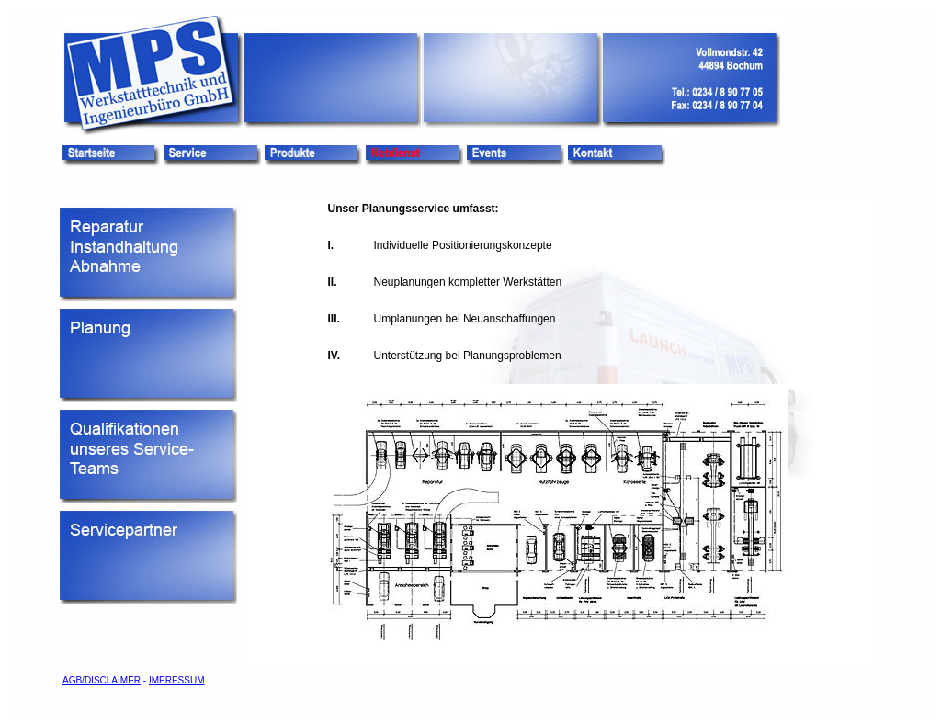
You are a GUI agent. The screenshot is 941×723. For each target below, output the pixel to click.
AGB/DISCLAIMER (101, 680)
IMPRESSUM (177, 680)
